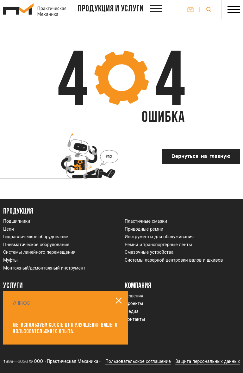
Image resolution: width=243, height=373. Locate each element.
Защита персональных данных (207, 361)
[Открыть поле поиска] (208, 9)
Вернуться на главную (200, 156)
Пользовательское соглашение (138, 361)
